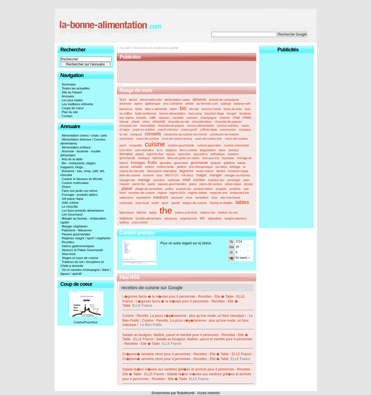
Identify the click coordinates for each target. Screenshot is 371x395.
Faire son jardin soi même (80, 190)
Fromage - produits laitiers (80, 194)
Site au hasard (72, 92)
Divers (66, 186)
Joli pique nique (72, 198)
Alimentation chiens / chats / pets (84, 135)
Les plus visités (72, 100)
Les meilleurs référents (77, 104)
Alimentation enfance (76, 147)
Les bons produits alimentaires (83, 210)
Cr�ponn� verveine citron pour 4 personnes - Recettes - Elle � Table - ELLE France (186, 354)
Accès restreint (208, 393)
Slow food (68, 254)
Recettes (68, 242)
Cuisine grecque (137, 233)
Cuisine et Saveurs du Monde (82, 179)
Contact (67, 116)
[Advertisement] (187, 72)
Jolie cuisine (70, 202)
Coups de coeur (73, 108)
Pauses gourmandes (76, 234)
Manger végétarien (75, 226)
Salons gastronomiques (78, 246)
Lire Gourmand (72, 214)
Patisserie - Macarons (77, 230)
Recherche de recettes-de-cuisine (155, 48)
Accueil (125, 48)
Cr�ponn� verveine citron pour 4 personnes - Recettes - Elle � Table (175, 359)
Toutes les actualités (76, 88)
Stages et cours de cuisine (80, 258)
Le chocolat (70, 206)
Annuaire (68, 96)
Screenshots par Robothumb (173, 393)
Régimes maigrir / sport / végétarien (86, 238)
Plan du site (70, 112)
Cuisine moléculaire (75, 183)
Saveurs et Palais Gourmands (82, 250)
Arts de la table (72, 159)
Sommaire (69, 84)
